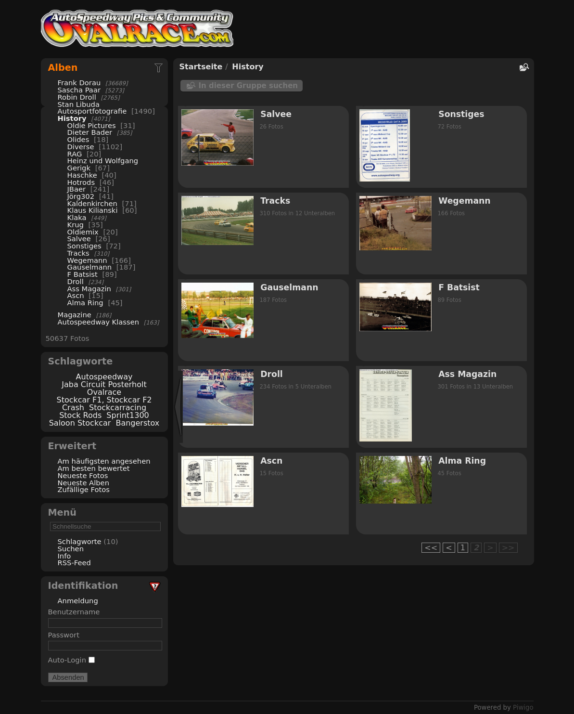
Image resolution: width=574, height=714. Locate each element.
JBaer (76, 189)
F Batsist (82, 274)
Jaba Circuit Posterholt (104, 384)
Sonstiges (84, 246)
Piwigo (523, 707)
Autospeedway (104, 376)
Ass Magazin (89, 289)
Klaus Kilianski (92, 210)
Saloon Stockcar (80, 423)
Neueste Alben (84, 483)
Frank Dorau (79, 82)
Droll (75, 281)
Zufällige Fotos (84, 489)
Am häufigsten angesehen (104, 461)
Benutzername (74, 612)
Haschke (82, 175)
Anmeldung (78, 601)
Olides (78, 139)
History (72, 118)
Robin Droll (77, 97)
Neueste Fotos (83, 475)
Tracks (78, 253)
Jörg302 (81, 196)
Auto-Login (71, 660)
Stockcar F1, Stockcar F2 (104, 399)
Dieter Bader (90, 132)
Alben (63, 67)
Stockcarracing (117, 407)
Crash (73, 407)
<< (430, 547)
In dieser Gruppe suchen (248, 85)
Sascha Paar (79, 90)
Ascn (75, 295)
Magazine (74, 315)
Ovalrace (104, 392)
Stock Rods (80, 415)
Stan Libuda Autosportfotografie (93, 108)
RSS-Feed (74, 562)
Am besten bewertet (94, 468)
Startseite (201, 66)
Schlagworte (80, 541)
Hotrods (81, 182)
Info (64, 556)
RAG (74, 154)
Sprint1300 (127, 415)
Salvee (79, 238)
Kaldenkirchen (92, 203)
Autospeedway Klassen (99, 322)
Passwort (63, 635)
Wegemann (87, 260)
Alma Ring (85, 303)
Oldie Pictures (91, 125)
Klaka (77, 217)
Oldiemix (83, 232)
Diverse (80, 147)
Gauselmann (89, 267)
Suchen (71, 549)
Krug (75, 225)
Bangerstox (137, 423)
